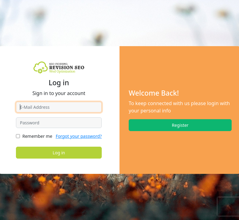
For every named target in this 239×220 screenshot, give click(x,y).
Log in (59, 153)
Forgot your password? (79, 136)
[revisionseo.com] (59, 67)
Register (180, 125)
